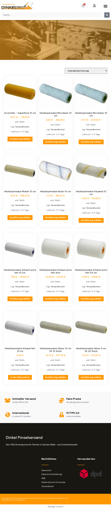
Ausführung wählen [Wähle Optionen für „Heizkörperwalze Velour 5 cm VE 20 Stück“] (91, 377)
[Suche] (107, 15)
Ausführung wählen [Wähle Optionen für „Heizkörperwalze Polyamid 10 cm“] (91, 220)
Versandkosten (22, 127)
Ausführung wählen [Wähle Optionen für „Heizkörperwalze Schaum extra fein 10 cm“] (20, 298)
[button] (105, 6)
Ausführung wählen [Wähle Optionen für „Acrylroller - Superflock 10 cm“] (20, 139)
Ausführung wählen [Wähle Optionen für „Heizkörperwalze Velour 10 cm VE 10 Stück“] (55, 377)
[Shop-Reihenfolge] (86, 71)
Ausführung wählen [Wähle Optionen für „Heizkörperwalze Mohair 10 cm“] (20, 217)
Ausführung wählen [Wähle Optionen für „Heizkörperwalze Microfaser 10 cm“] (55, 141)
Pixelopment (20, 500)
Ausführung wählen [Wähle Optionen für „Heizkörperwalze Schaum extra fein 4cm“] (55, 298)
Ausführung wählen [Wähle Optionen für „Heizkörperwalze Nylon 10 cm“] (55, 217)
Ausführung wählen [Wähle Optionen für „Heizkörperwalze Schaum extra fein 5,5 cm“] (91, 298)
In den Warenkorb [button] (20, 377)
